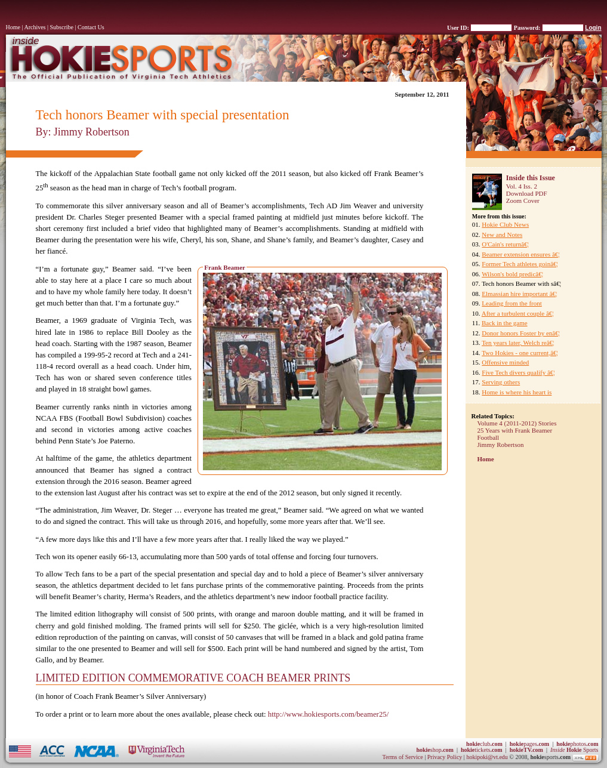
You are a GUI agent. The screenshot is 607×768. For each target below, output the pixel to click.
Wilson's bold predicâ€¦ (512, 273)
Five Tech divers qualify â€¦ (518, 372)
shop (435, 750)
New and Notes (502, 234)
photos (577, 744)
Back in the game (505, 322)
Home (13, 27)
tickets (482, 750)
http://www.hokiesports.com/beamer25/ (328, 714)
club (484, 744)
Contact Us (91, 27)
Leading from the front (512, 303)
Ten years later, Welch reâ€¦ (518, 342)
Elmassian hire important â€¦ (519, 293)
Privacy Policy (445, 757)
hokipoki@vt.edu (486, 757)
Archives (34, 27)
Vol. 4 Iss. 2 (521, 186)
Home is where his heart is (516, 392)
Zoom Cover (523, 200)
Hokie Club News (505, 224)
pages (529, 744)
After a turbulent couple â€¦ (518, 313)
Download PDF (526, 193)
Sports (574, 750)
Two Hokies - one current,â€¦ (520, 352)
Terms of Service (403, 757)
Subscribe (61, 27)
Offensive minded (505, 362)
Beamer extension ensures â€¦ (520, 254)
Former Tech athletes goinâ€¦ (519, 263)
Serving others (501, 381)
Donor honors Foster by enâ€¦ (521, 333)
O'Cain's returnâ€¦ (505, 244)
